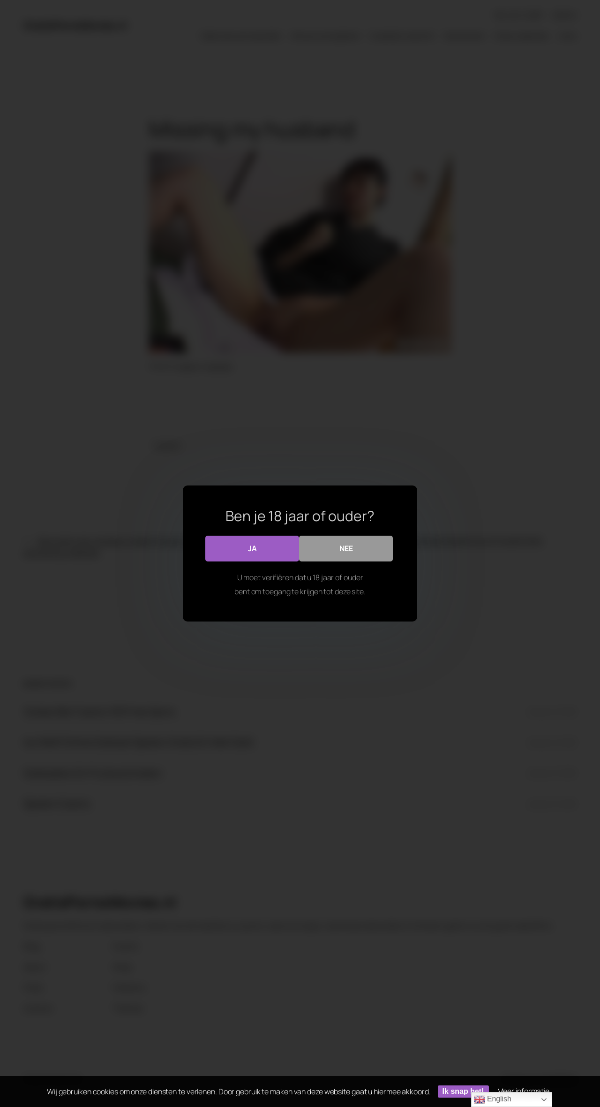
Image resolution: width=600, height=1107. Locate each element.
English (492, 1099)
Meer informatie (523, 1091)
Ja (252, 548)
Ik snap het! (463, 1091)
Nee (346, 548)
